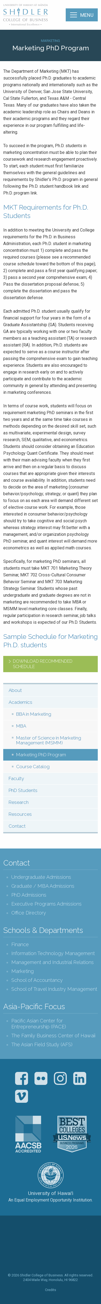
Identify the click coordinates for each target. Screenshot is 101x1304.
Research (19, 802)
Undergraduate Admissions (41, 877)
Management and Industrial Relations (52, 962)
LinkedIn (79, 1078)
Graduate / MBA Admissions (42, 886)
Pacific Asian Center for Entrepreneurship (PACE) (38, 1023)
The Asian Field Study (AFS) (41, 1044)
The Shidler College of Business (25, 14)
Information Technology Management (53, 953)
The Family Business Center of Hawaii (53, 1035)
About (15, 690)
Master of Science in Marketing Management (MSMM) (48, 740)
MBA (21, 726)
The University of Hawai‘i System (51, 1175)
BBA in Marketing (33, 714)
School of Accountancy (37, 980)
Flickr (40, 1078)
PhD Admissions (28, 895)
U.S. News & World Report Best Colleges (72, 1134)
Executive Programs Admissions (46, 904)
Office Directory (28, 913)
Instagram (60, 1078)
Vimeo (21, 1096)
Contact (17, 826)
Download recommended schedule (42, 664)
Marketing (50, 41)
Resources (20, 814)
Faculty (16, 778)
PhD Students (23, 790)
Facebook (21, 1078)
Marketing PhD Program (41, 754)
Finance (20, 944)
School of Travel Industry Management (54, 989)
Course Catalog (33, 766)
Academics (20, 702)
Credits (50, 1290)
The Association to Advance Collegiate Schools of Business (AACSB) (28, 1134)
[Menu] (82, 14)
